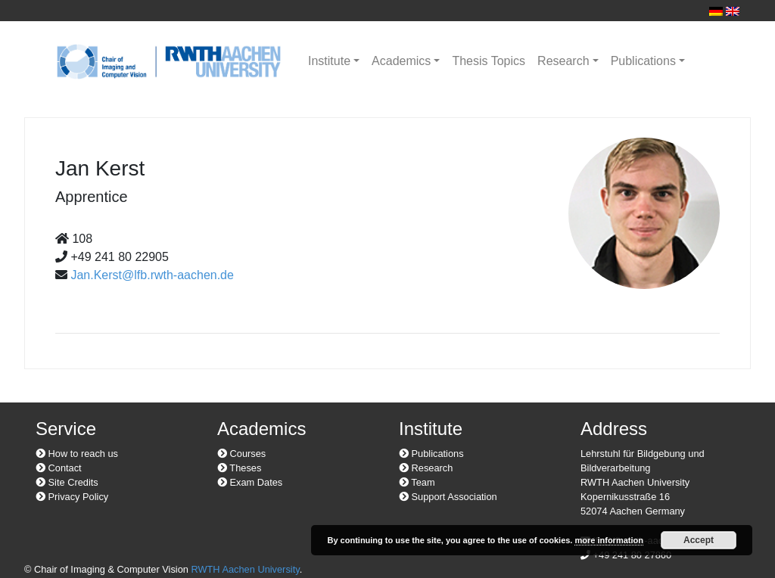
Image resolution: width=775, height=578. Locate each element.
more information (608, 540)
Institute (329, 60)
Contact (59, 468)
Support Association (448, 496)
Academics (401, 60)
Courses (241, 453)
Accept (698, 540)
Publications (643, 60)
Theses (239, 468)
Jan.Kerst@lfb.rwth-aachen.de (151, 275)
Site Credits (67, 482)
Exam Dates (249, 482)
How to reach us (77, 453)
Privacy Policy (72, 496)
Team (417, 482)
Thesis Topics (488, 60)
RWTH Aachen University (245, 569)
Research (563, 60)
